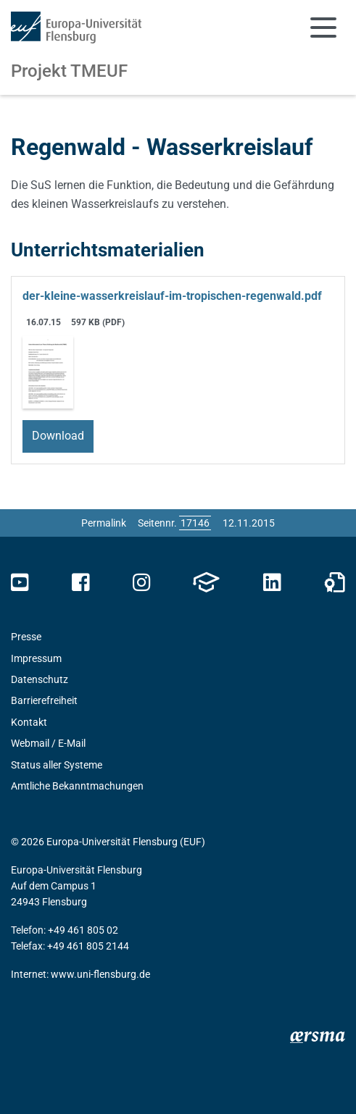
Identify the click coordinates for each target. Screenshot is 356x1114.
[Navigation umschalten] (323, 27)
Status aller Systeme (56, 765)
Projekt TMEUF (69, 71)
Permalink (103, 523)
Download (58, 436)
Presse (26, 636)
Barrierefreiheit (44, 700)
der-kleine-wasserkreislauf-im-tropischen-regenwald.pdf (172, 296)
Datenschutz (39, 679)
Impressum (36, 658)
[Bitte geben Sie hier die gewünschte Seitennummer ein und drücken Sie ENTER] (195, 523)
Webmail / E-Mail (48, 743)
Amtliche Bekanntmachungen (77, 786)
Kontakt (29, 722)
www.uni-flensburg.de (100, 974)
